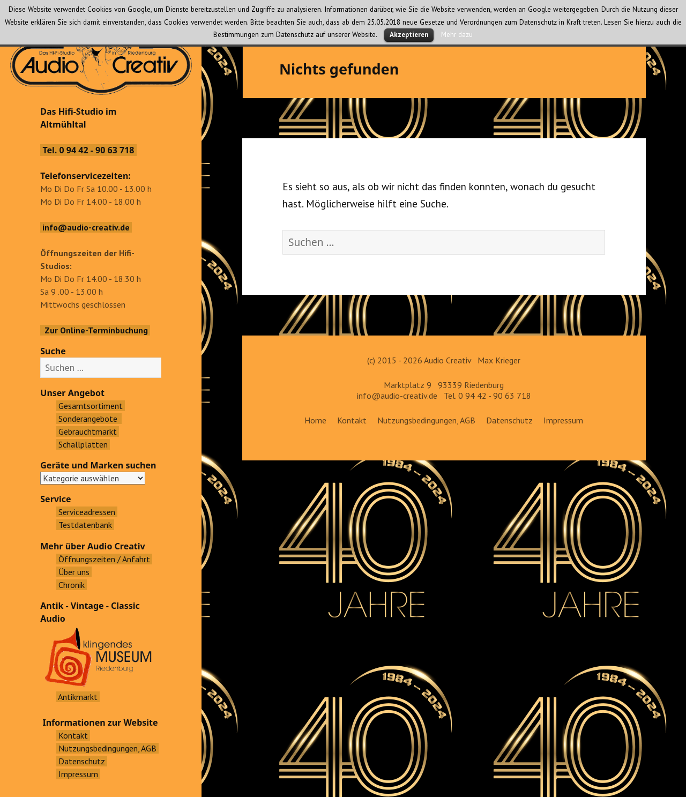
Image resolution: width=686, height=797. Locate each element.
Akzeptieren (409, 34)
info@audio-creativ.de (397, 395)
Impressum (563, 420)
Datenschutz (509, 420)
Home (315, 420)
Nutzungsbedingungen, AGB (426, 420)
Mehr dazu (457, 34)
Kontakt (352, 420)
